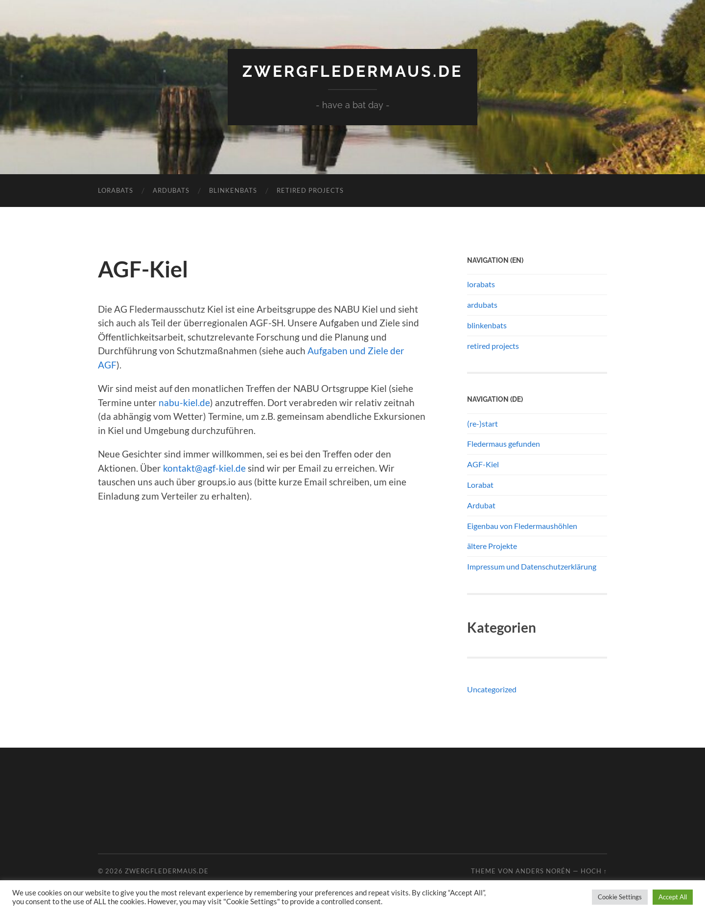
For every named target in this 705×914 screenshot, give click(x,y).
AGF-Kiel (483, 464)
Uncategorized (492, 689)
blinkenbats (233, 190)
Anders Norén (543, 871)
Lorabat (480, 484)
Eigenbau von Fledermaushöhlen (522, 525)
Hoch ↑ (594, 871)
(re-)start (482, 423)
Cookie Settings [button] (620, 897)
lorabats (115, 190)
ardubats (171, 190)
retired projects (310, 190)
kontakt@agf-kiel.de (204, 468)
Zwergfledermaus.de (352, 71)
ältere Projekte (492, 545)
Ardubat (481, 505)
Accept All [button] (672, 897)
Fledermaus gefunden (503, 443)
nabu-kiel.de (184, 402)
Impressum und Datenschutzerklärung (531, 566)
